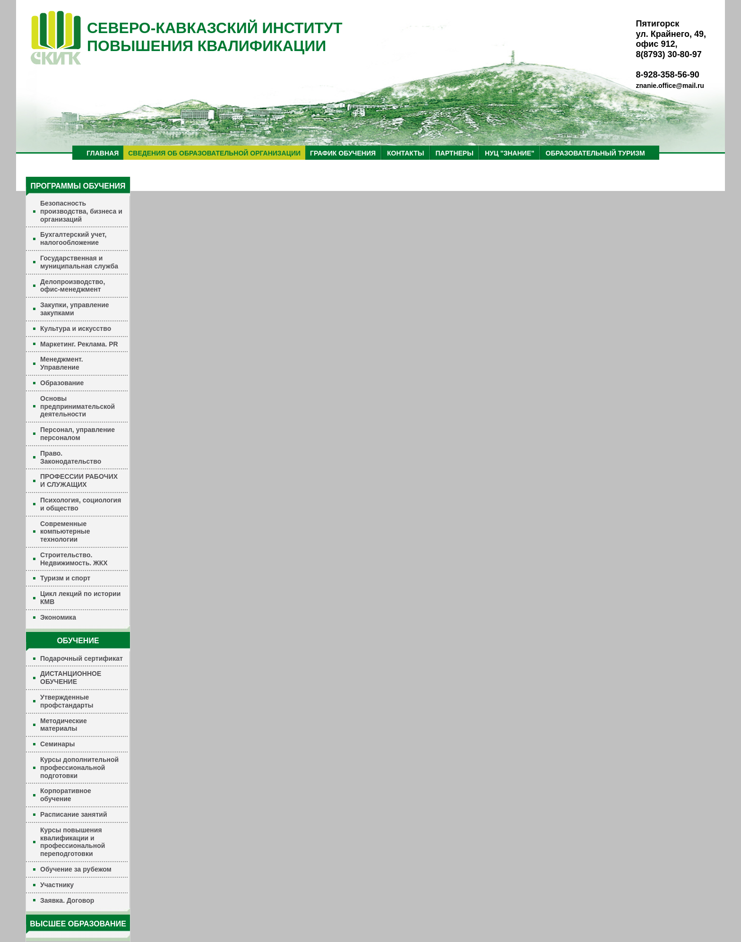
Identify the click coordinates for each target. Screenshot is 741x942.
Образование (62, 383)
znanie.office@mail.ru (670, 85)
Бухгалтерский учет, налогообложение (73, 238)
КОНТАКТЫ (405, 153)
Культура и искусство (75, 328)
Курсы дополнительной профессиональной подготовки (79, 767)
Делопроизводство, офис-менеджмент (72, 286)
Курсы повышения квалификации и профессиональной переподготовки (72, 841)
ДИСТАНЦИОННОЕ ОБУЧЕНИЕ (70, 677)
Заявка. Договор (67, 900)
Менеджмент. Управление (61, 363)
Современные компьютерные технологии (65, 532)
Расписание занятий (73, 814)
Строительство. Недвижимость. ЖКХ (74, 559)
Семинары (57, 744)
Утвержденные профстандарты (67, 701)
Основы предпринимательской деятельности (77, 406)
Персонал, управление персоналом (77, 433)
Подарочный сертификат (81, 658)
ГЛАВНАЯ (102, 153)
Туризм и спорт (65, 578)
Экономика (58, 617)
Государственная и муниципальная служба (79, 262)
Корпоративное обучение (65, 795)
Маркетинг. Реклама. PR (79, 344)
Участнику (57, 885)
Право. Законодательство (70, 457)
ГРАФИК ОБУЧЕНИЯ (343, 153)
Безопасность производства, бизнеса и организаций (81, 211)
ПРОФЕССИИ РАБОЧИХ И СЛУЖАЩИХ (79, 480)
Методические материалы (63, 725)
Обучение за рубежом (76, 869)
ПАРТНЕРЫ (455, 153)
